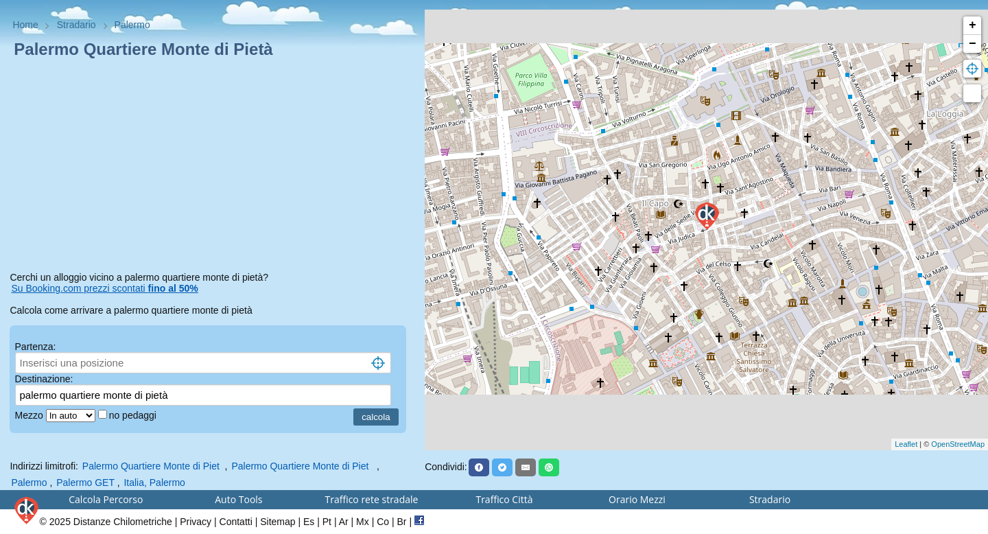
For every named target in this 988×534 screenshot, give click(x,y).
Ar (344, 521)
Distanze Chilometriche (122, 521)
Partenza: (35, 346)
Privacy (195, 521)
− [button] (972, 44)
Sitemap (277, 521)
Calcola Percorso (106, 499)
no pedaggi (134, 415)
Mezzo (30, 415)
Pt (326, 521)
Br (402, 521)
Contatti (236, 521)
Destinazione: (44, 378)
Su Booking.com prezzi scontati (104, 288)
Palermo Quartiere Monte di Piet (152, 466)
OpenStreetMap (958, 444)
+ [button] (972, 25)
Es (308, 521)
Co (383, 521)
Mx (362, 521)
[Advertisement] (212, 167)
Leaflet (906, 444)
